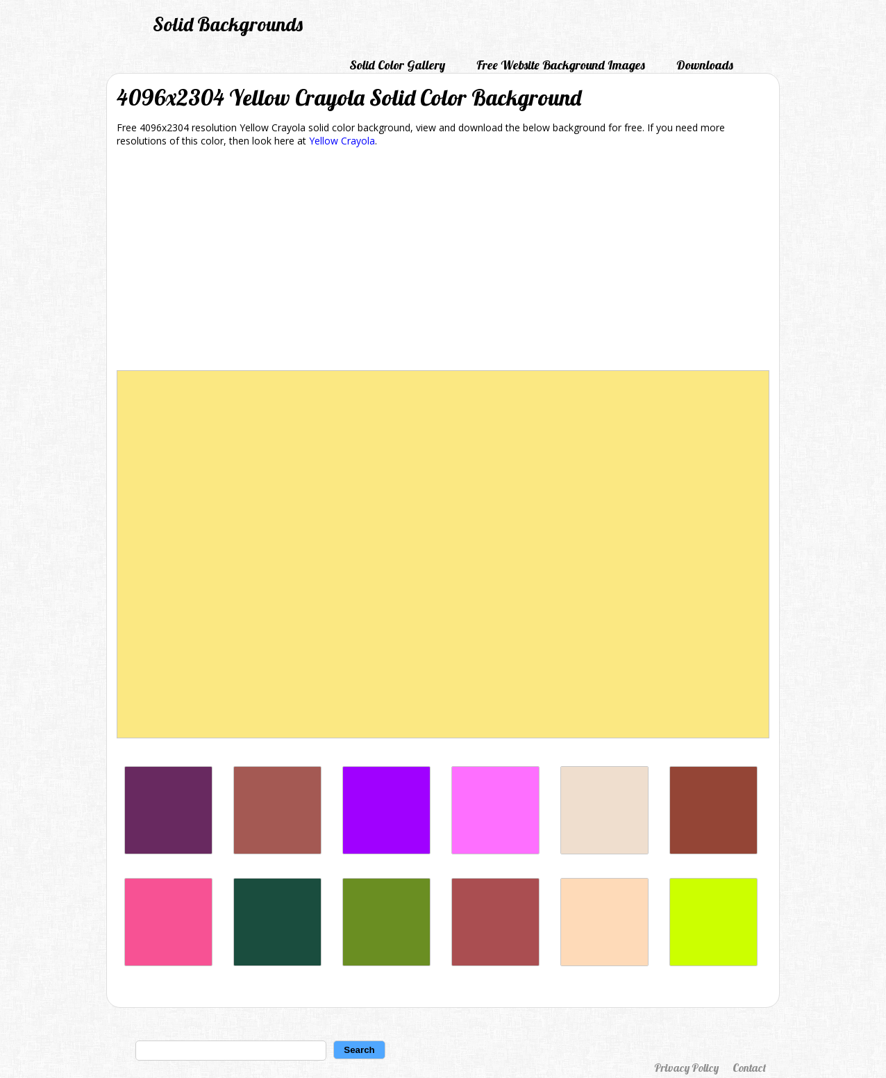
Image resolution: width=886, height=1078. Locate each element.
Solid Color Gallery (397, 65)
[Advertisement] (443, 261)
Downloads (704, 65)
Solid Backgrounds (228, 24)
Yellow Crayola (342, 140)
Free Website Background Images (560, 65)
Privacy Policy (686, 1068)
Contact (749, 1068)
